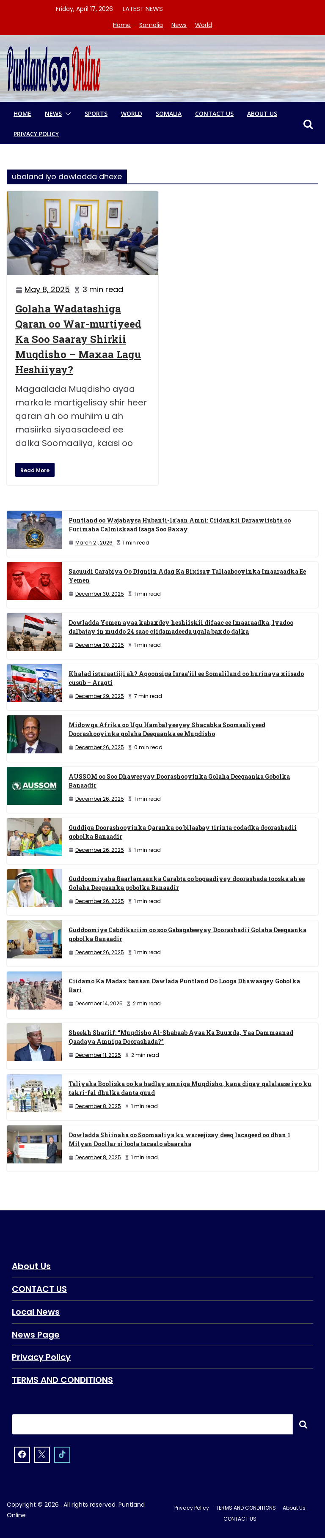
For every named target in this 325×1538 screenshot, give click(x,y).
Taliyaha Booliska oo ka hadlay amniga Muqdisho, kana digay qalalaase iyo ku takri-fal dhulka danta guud (190, 1088)
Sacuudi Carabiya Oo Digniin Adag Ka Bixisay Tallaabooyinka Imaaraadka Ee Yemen (187, 575)
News (179, 25)
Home (122, 25)
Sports (96, 113)
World (203, 25)
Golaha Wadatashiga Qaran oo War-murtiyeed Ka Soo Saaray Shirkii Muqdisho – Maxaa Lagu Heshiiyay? (78, 339)
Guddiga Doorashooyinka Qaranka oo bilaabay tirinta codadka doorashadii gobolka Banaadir (183, 832)
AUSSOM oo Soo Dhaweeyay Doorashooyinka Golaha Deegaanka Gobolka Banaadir (179, 780)
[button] (66, 114)
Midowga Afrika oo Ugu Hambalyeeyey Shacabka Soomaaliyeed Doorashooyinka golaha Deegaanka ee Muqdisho (167, 729)
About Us (262, 113)
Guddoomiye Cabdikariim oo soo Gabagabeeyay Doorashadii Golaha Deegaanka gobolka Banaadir (187, 934)
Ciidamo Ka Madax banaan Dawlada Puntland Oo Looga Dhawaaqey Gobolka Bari (184, 985)
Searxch (303, 1422)
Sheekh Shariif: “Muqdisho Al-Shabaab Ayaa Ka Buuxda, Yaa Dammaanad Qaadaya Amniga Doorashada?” (181, 1037)
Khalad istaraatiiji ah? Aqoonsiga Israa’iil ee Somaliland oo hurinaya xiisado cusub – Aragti (186, 678)
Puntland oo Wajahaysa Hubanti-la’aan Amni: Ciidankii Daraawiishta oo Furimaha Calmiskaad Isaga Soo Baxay (180, 524)
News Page (36, 1333)
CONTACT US (214, 113)
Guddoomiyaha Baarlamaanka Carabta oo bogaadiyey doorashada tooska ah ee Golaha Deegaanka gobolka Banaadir (187, 883)
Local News (36, 1311)
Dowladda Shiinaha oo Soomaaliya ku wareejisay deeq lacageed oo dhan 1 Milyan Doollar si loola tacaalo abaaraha (179, 1139)
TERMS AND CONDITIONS (62, 1378)
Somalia (151, 25)
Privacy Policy (36, 134)
